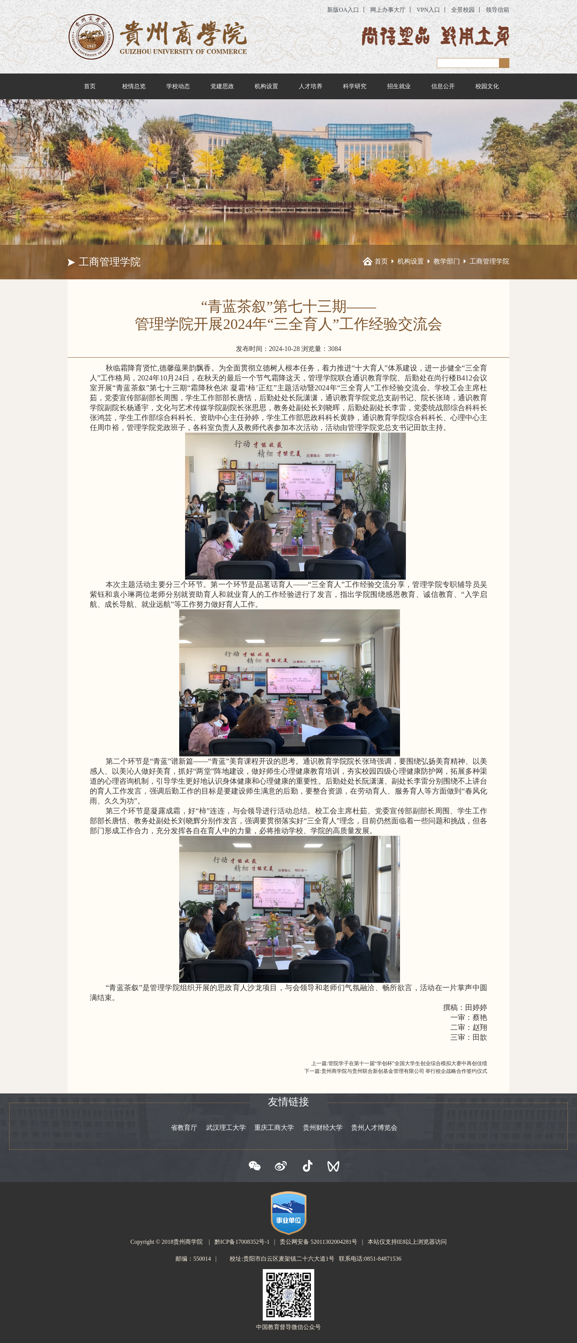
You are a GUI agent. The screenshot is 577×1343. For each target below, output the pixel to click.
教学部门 (446, 261)
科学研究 (355, 86)
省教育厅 (184, 1127)
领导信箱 (497, 10)
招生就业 (399, 86)
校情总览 (134, 86)
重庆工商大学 (274, 1127)
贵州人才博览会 (374, 1127)
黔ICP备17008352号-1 (242, 1242)
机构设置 (266, 86)
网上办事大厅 (388, 10)
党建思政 (222, 86)
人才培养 (310, 86)
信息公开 (443, 86)
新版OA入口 (343, 10)
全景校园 (463, 10)
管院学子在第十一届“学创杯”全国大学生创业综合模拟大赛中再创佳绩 (407, 1063)
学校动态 (178, 86)
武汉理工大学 (226, 1127)
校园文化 (487, 86)
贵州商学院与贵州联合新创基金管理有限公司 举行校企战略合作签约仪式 (404, 1071)
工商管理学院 (489, 261)
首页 (90, 86)
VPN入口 (428, 10)
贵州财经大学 (323, 1127)
